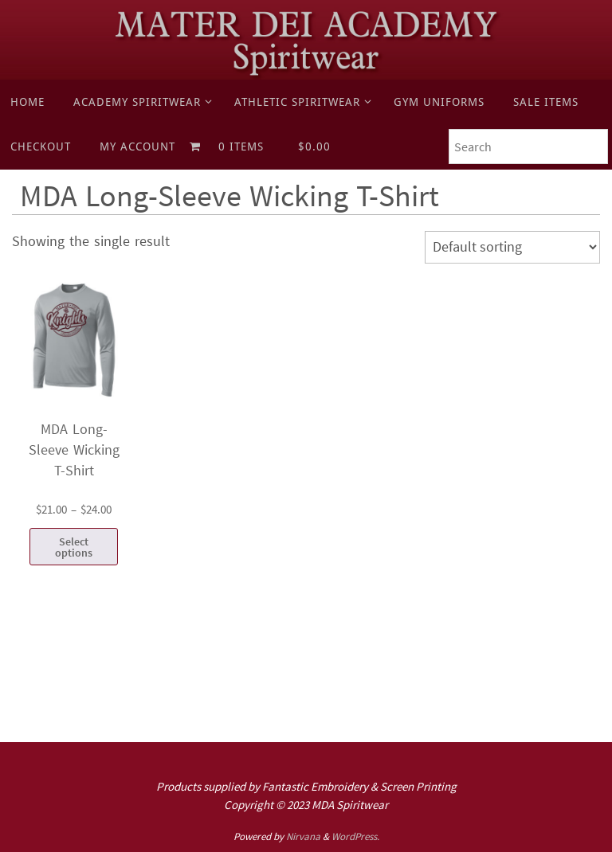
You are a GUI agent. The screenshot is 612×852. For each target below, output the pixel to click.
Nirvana (303, 836)
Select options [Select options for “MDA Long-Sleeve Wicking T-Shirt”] (73, 547)
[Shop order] (512, 247)
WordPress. (355, 836)
